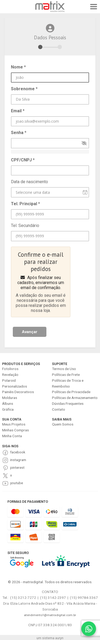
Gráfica (8, 409)
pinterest (17, 467)
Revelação (10, 374)
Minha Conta (12, 436)
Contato (58, 409)
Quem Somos (62, 424)
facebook (17, 452)
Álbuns (7, 403)
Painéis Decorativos (18, 392)
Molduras (9, 398)
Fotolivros (10, 369)
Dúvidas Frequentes (67, 403)
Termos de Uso (64, 369)
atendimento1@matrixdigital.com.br (50, 615)
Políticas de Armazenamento (75, 398)
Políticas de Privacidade (71, 392)
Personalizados (14, 386)
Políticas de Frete (66, 374)
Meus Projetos (13, 424)
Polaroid (9, 380)
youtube (16, 483)
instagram (18, 460)
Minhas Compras (15, 430)
